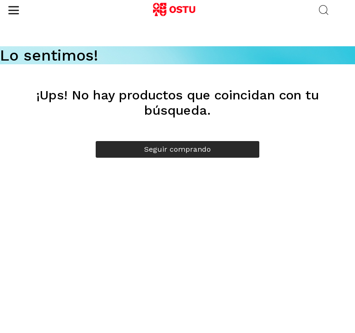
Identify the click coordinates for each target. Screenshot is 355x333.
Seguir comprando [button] (177, 149)
